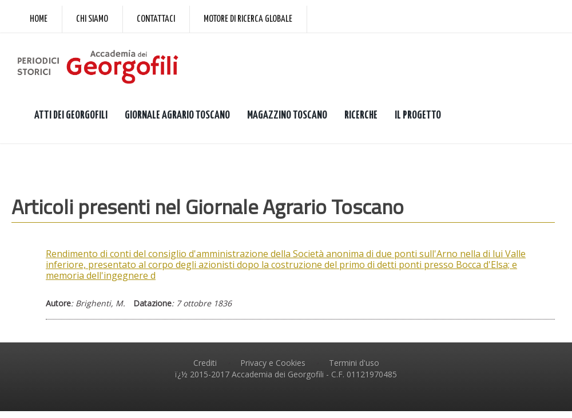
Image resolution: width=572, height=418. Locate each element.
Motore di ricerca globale (248, 19)
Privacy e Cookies (272, 362)
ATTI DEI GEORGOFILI (71, 115)
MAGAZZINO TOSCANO (287, 115)
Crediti (205, 362)
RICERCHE (361, 115)
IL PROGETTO (418, 115)
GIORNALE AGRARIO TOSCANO (177, 115)
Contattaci (156, 19)
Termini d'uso (354, 362)
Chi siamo (92, 19)
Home (38, 19)
